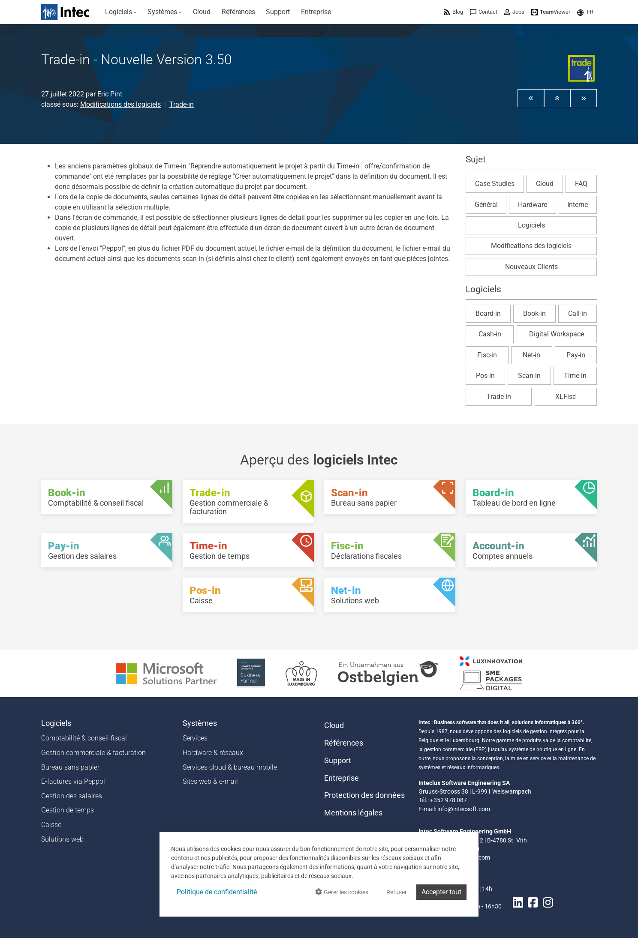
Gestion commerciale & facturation (93, 753)
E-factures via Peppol (73, 781)
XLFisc (565, 397)
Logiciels (531, 225)
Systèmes (200, 723)
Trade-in (181, 104)
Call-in (577, 313)
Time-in (575, 376)
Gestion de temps (67, 810)
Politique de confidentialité (217, 892)
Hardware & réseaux (213, 753)
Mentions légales (353, 813)
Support (337, 760)
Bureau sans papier (70, 767)
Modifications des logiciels (120, 104)
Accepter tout (441, 892)
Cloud (545, 184)
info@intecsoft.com (463, 809)
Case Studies (495, 184)
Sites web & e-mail (210, 781)
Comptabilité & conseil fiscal (84, 738)
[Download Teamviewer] (551, 12)
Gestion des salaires (71, 796)
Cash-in (489, 334)
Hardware (532, 205)
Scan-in (529, 376)
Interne (577, 205)
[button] (585, 12)
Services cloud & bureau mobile (230, 767)
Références (343, 743)
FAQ (581, 184)
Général (486, 205)
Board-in (488, 313)
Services (195, 738)
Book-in (534, 313)
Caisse (51, 825)
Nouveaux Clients (531, 267)
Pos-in (485, 376)
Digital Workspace (556, 334)
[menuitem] (120, 12)
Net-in (531, 355)
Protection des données (364, 795)
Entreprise (341, 778)
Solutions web (62, 839)
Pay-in (575, 355)
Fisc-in (487, 355)
